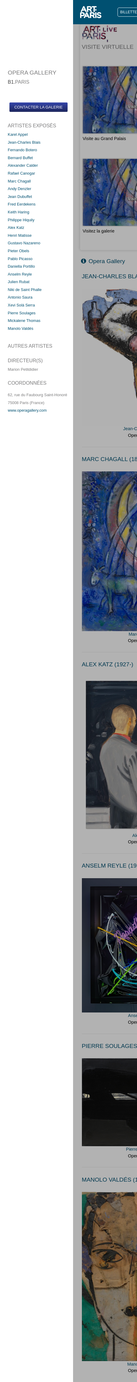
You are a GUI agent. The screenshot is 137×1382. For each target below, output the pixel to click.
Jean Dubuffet (20, 196)
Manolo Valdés (20, 328)
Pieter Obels (18, 251)
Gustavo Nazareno (24, 243)
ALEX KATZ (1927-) (107, 664)
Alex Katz (16, 227)
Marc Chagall (19, 181)
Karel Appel (18, 134)
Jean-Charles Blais (24, 142)
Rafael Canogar (21, 173)
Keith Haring (18, 212)
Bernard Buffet (20, 158)
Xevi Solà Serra (21, 305)
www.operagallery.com (27, 410)
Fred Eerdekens (22, 204)
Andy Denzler (19, 188)
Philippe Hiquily (21, 220)
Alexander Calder (23, 165)
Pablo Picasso (20, 258)
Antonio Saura (20, 297)
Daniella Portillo (21, 266)
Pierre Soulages (22, 313)
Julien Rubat (19, 281)
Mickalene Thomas (24, 320)
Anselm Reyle (20, 274)
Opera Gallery (103, 261)
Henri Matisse (20, 235)
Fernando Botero (22, 150)
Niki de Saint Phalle (25, 289)
